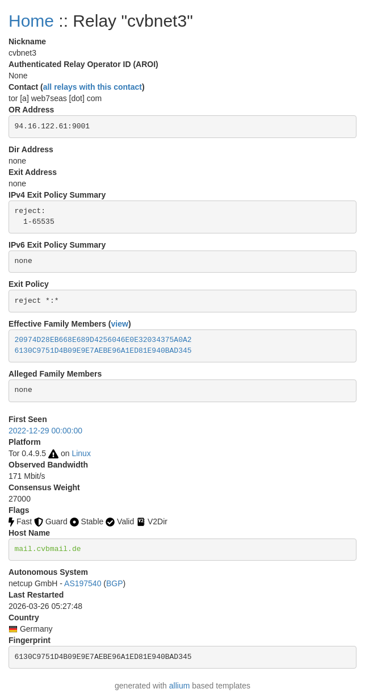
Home (31, 20)
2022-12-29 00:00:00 (45, 430)
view (119, 323)
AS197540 (82, 583)
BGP (114, 583)
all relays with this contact (92, 86)
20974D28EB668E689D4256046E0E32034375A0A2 (103, 340)
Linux (81, 453)
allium (179, 685)
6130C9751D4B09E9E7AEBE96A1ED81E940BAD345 (103, 351)
